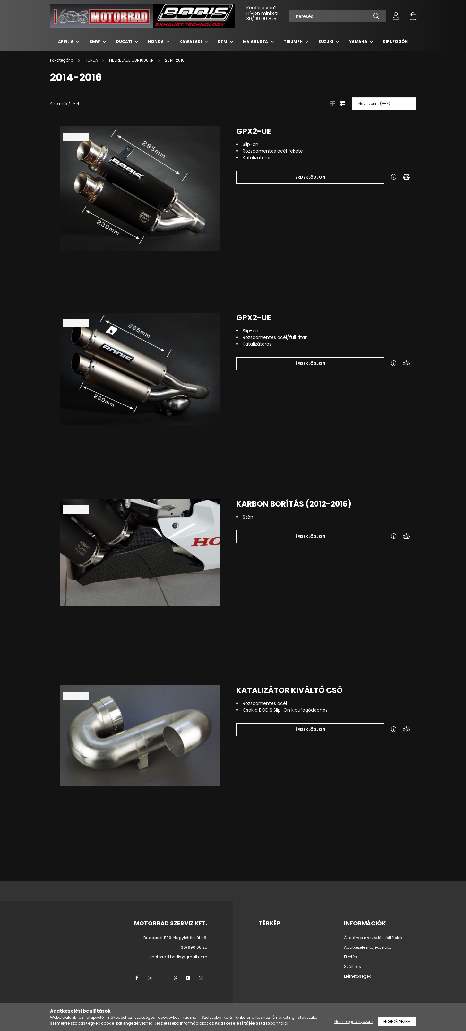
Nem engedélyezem (353, 1021)
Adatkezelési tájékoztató (367, 947)
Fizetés (350, 957)
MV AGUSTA (256, 41)
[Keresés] (337, 16)
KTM (223, 41)
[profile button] (396, 16)
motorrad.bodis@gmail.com (178, 957)
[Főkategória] (62, 60)
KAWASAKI (191, 41)
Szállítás (352, 966)
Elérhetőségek (357, 976)
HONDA (156, 41)
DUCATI (124, 41)
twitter (162, 978)
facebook (136, 978)
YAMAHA (358, 41)
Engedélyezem (396, 1021)
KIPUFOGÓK (395, 41)
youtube (188, 978)
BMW (95, 41)
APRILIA (66, 41)
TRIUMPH (294, 41)
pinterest (175, 978)
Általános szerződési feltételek (373, 938)
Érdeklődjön (310, 177)
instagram (149, 978)
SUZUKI (326, 41)
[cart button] (412, 16)
